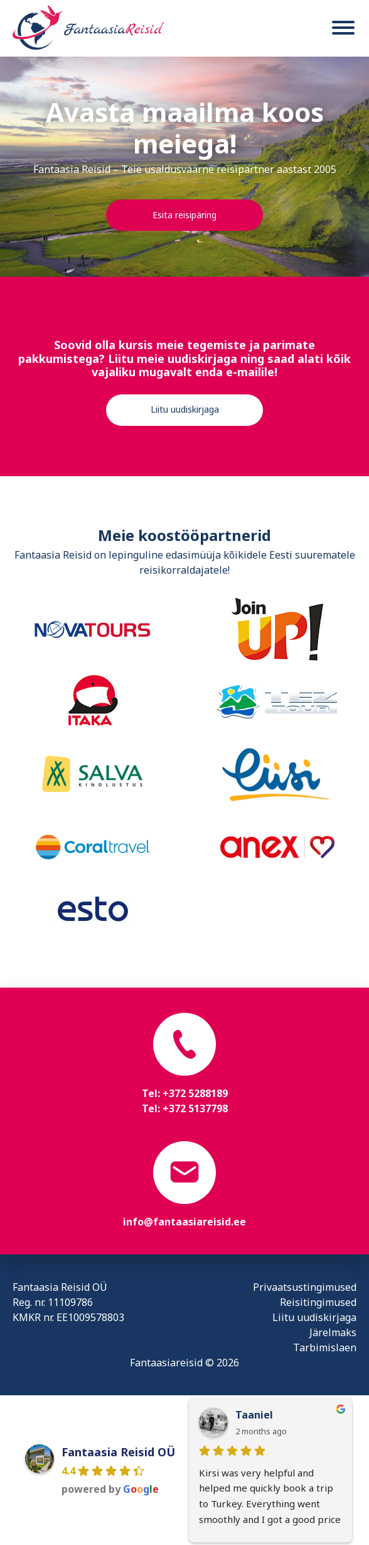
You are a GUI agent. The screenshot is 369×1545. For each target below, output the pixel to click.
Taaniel (254, 1415)
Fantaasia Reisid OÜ (118, 1451)
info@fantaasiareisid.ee (184, 1222)
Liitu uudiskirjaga (185, 409)
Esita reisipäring (184, 215)
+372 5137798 (195, 1108)
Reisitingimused (318, 1302)
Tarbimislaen (324, 1347)
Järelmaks (332, 1332)
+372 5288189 (195, 1093)
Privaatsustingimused (304, 1287)
